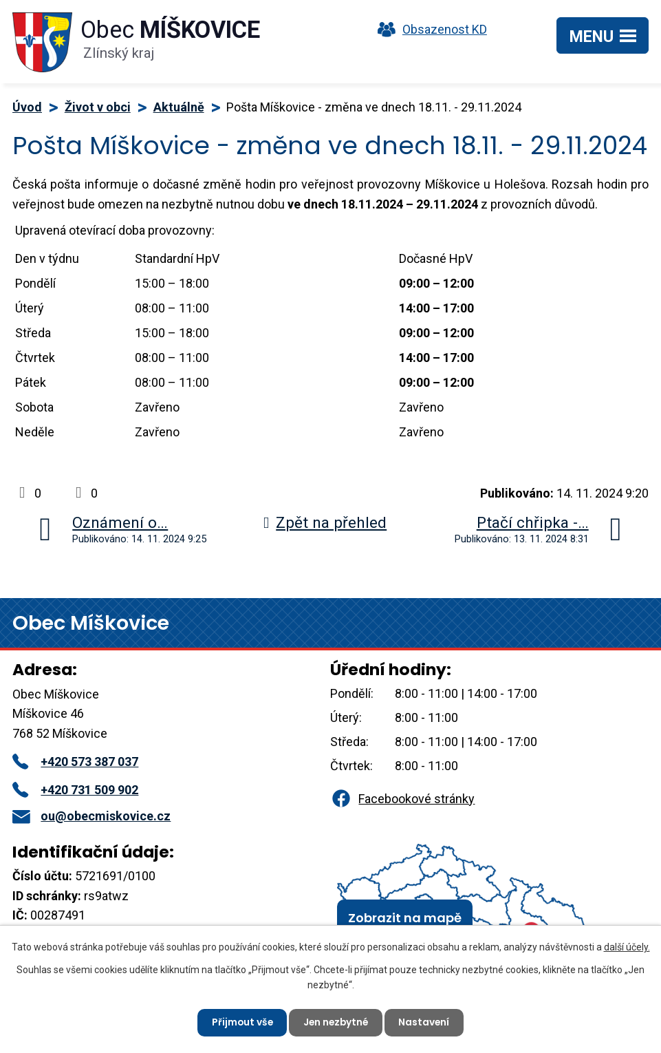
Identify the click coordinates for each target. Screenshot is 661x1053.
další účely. (627, 946)
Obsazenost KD (429, 29)
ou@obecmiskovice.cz (91, 816)
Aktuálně (178, 107)
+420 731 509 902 (75, 790)
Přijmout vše (240, 1022)
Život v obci (98, 107)
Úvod (27, 107)
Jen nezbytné (336, 1022)
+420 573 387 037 (75, 761)
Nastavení (427, 1022)
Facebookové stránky (402, 798)
